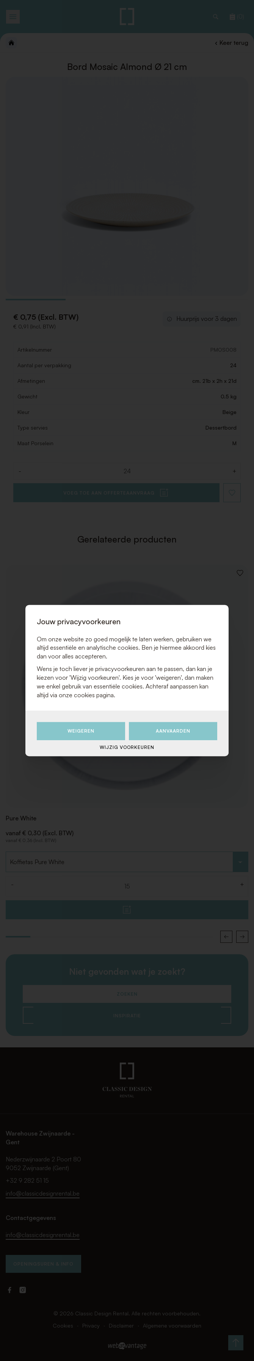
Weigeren (80, 731)
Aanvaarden (173, 731)
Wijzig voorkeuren (127, 747)
